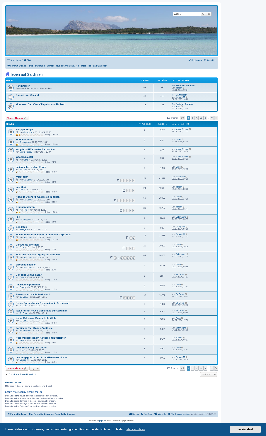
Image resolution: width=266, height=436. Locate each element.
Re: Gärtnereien (179, 95)
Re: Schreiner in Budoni (183, 85)
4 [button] (201, 118)
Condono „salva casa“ (29, 274)
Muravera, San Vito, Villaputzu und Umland (40, 104)
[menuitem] (27, 60)
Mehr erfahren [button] (135, 429)
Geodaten (21, 227)
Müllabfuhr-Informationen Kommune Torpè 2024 (43, 234)
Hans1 (22, 350)
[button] (182, 118)
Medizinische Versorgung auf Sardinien (38, 254)
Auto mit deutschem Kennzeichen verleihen (41, 337)
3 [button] (196, 118)
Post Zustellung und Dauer (31, 347)
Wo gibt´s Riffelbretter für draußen (35, 149)
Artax (178, 318)
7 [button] (212, 118)
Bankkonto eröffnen (27, 244)
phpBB (102, 421)
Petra (22, 247)
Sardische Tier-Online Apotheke (34, 328)
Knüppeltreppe (24, 129)
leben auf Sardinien (24, 74)
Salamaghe (25, 142)
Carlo (25, 160)
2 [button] (192, 118)
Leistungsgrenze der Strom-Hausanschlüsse (41, 357)
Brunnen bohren (25, 207)
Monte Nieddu (182, 129)
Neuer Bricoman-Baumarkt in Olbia (36, 318)
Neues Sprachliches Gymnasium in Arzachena (42, 303)
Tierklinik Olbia (24, 139)
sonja (22, 340)
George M (180, 97)
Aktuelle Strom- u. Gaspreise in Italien (37, 196)
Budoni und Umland (27, 95)
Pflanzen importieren (28, 284)
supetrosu (180, 177)
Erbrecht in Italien (26, 264)
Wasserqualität (24, 157)
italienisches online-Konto (31, 167)
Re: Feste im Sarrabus (182, 104)
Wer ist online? (13, 382)
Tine (21, 189)
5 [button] (205, 118)
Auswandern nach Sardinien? (33, 294)
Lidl (18, 217)
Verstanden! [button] (245, 429)
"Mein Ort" (22, 177)
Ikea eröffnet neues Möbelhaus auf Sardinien (41, 310)
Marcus (179, 337)
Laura (178, 139)
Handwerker (23, 85)
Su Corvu (27, 180)
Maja (178, 106)
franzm (179, 88)
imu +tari (21, 187)
